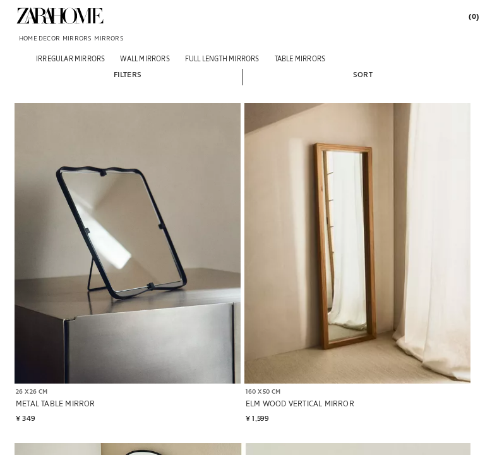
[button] (127, 74)
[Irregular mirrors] (70, 58)
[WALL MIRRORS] (144, 58)
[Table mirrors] (300, 58)
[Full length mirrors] (222, 58)
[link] (60, 16)
